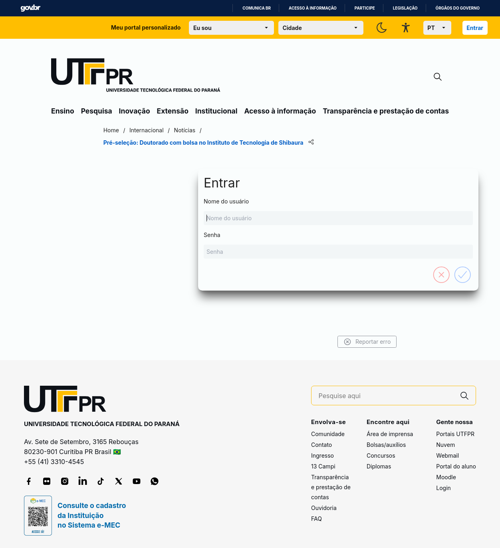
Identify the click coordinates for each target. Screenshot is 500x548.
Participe (365, 8)
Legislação (405, 8)
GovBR (30, 8)
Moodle (446, 477)
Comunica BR (256, 8)
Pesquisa (96, 111)
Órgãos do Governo (458, 8)
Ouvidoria (324, 507)
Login (443, 487)
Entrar (474, 27)
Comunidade (328, 433)
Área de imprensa (390, 433)
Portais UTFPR (455, 433)
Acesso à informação (313, 8)
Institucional (216, 111)
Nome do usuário (250, 211)
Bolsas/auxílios (386, 444)
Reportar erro (363, 342)
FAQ (316, 518)
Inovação (134, 111)
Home (114, 130)
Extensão (172, 111)
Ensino (62, 111)
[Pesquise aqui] (386, 396)
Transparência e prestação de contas (386, 111)
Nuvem (445, 444)
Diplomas (379, 466)
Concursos (381, 455)
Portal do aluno (456, 466)
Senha (250, 245)
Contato (321, 444)
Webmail (447, 455)
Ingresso (322, 455)
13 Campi (323, 466)
